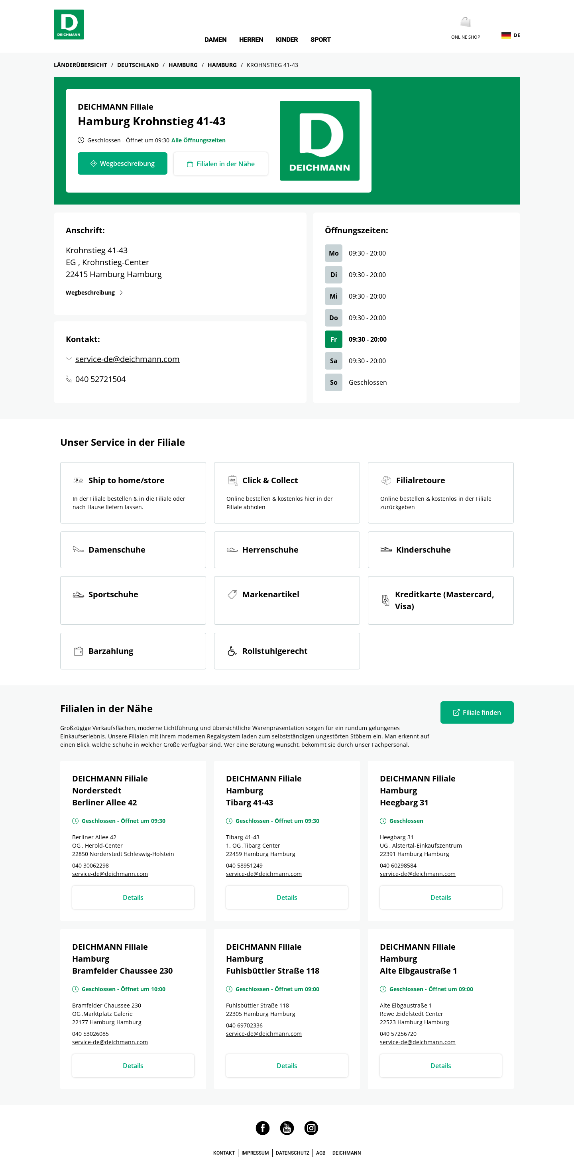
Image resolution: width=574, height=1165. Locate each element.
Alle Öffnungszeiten (198, 140)
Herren (251, 40)
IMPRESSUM (255, 1153)
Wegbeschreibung (90, 292)
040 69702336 (244, 1025)
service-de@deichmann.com (127, 359)
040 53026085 (90, 1033)
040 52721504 (100, 379)
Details (133, 897)
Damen (215, 40)
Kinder (287, 40)
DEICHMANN (346, 1153)
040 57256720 (398, 1033)
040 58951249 (244, 865)
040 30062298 (90, 865)
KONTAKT (224, 1153)
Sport (321, 40)
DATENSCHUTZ (292, 1153)
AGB (321, 1153)
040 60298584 (398, 865)
